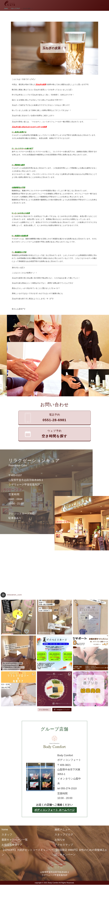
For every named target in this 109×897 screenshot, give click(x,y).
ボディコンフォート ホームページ (54, 809)
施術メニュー (62, 829)
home (5, 829)
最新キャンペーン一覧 (15, 839)
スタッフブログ (64, 834)
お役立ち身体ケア (12, 844)
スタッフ (7, 834)
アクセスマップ (64, 844)
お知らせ (60, 839)
